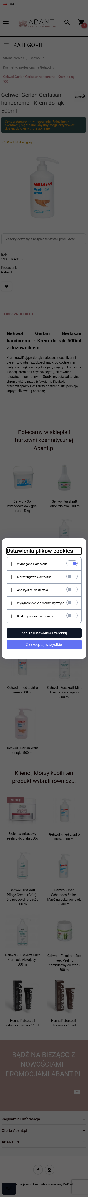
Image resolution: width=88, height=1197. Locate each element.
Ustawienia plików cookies (40, 551)
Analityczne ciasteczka (32, 590)
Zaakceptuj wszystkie (44, 644)
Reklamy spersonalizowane (35, 616)
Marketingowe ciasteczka (34, 577)
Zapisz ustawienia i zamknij (44, 633)
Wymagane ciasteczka (32, 564)
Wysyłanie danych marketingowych (41, 603)
